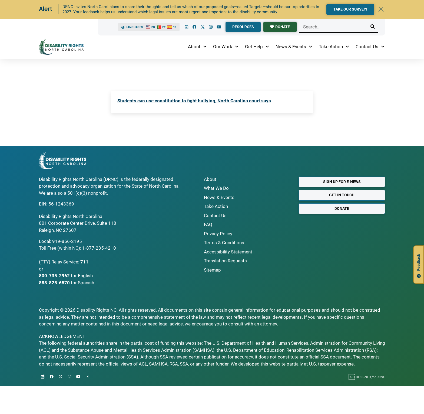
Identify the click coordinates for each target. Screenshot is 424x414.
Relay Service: (65, 262)
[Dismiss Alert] (381, 9)
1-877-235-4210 (99, 248)
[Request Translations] (247, 261)
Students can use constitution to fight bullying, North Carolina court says (194, 100)
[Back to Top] (87, 376)
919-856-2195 (67, 241)
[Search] (372, 26)
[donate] (280, 27)
